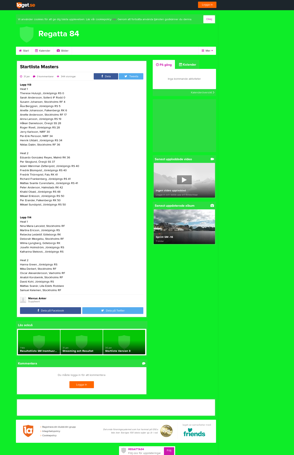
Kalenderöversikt (202, 92)
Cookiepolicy (48, 435)
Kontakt (145, 51)
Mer (207, 51)
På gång (164, 65)
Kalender (42, 51)
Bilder (63, 51)
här (114, 19)
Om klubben (102, 51)
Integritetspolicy (50, 431)
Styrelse (125, 51)
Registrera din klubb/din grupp (58, 426)
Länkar (164, 51)
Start (24, 51)
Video (81, 51)
